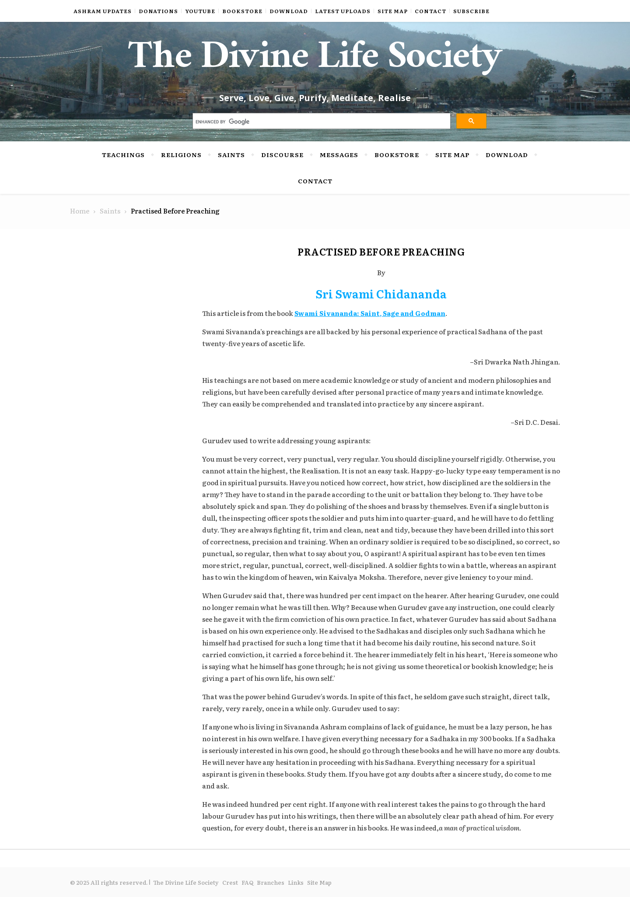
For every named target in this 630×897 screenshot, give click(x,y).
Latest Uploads (343, 11)
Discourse (282, 154)
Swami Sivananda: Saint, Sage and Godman (369, 313)
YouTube (200, 11)
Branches (270, 882)
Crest (230, 882)
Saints (231, 154)
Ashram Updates (103, 11)
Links (296, 882)
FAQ (247, 882)
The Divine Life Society (315, 61)
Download (289, 11)
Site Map (393, 11)
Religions (181, 154)
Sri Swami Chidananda (381, 293)
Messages (339, 154)
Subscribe (471, 11)
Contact (430, 11)
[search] (321, 122)
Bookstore (242, 11)
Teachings (123, 154)
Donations (158, 11)
